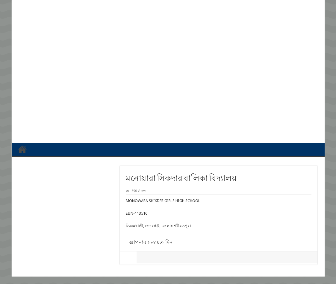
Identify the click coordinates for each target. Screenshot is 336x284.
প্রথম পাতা (22, 149)
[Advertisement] (168, 92)
